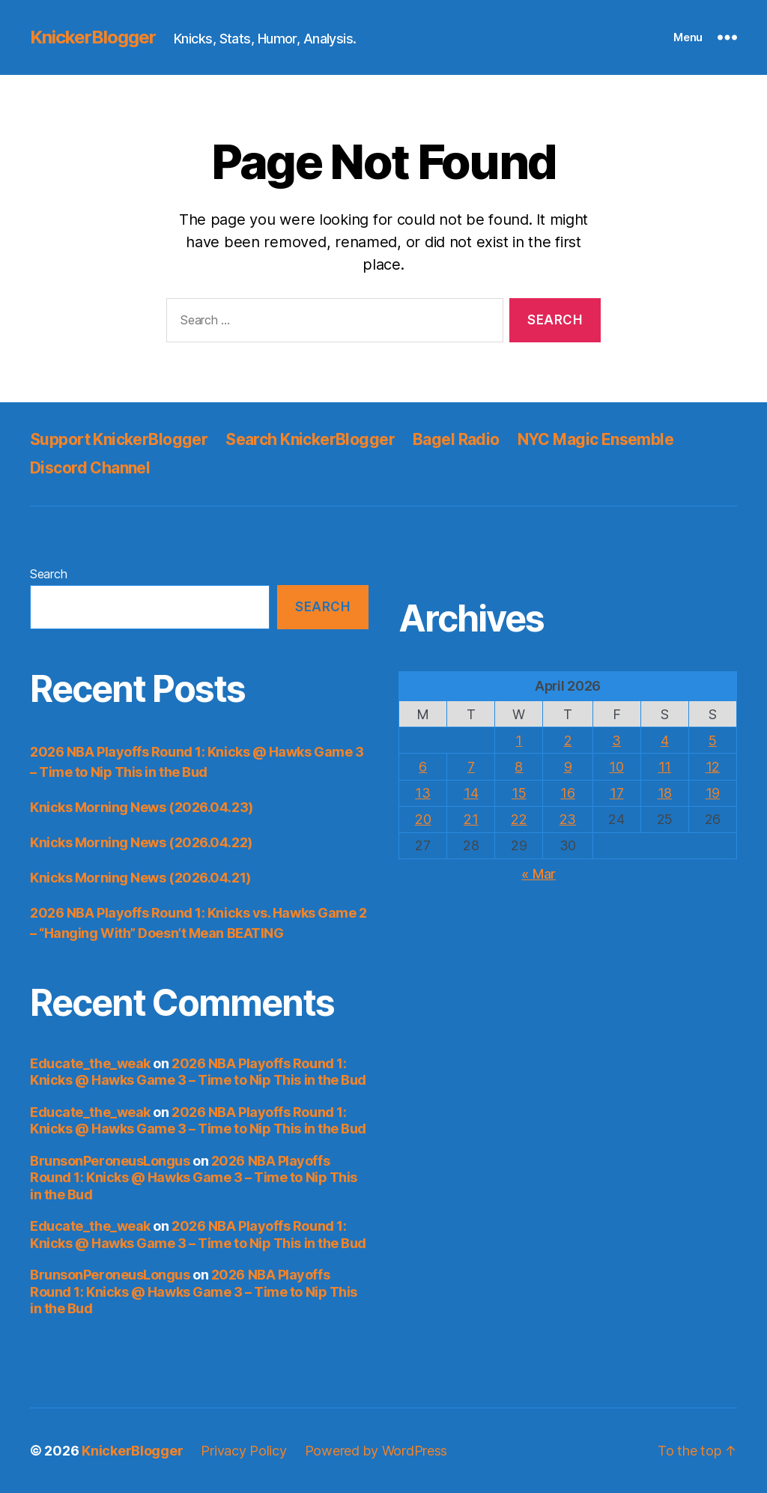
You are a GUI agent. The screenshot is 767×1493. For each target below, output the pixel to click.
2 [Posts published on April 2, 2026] (568, 740)
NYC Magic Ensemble (596, 439)
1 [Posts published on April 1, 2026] (518, 740)
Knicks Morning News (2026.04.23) (141, 807)
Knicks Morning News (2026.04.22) (141, 842)
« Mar (538, 874)
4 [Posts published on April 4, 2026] (665, 740)
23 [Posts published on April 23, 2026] (568, 819)
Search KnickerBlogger (310, 439)
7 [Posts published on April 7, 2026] (471, 767)
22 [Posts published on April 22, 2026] (519, 819)
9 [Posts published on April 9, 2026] (568, 767)
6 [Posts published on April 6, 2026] (423, 767)
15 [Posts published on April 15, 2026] (519, 793)
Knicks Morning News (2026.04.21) (140, 877)
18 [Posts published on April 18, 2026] (665, 793)
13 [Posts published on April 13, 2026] (422, 793)
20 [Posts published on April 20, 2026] (423, 819)
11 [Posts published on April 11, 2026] (664, 767)
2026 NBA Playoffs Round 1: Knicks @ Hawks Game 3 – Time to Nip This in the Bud (198, 1072)
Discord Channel (90, 467)
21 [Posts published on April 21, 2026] (471, 819)
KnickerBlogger (93, 37)
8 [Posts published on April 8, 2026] (519, 767)
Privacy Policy (243, 1451)
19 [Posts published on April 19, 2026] (713, 793)
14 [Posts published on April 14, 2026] (471, 793)
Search (48, 573)
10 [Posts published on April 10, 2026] (616, 767)
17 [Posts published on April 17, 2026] (616, 793)
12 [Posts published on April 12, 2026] (713, 767)
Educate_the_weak (90, 1063)
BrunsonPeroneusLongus (110, 1161)
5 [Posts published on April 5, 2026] (713, 740)
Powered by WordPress (376, 1451)
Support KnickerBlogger (118, 439)
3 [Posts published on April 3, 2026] (616, 740)
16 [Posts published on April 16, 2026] (567, 793)
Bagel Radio (456, 439)
